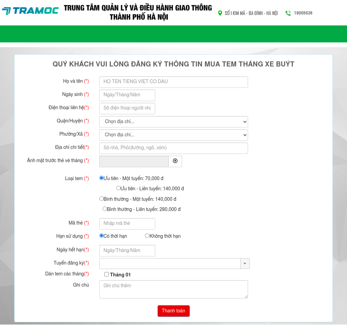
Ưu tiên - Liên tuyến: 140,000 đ (150, 188)
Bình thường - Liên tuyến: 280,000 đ (142, 209)
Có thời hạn (113, 236)
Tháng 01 (120, 275)
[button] (245, 263)
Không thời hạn (163, 236)
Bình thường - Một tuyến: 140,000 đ (138, 199)
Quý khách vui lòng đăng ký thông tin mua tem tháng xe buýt (173, 64)
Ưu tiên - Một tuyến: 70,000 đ (131, 178)
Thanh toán (173, 311)
